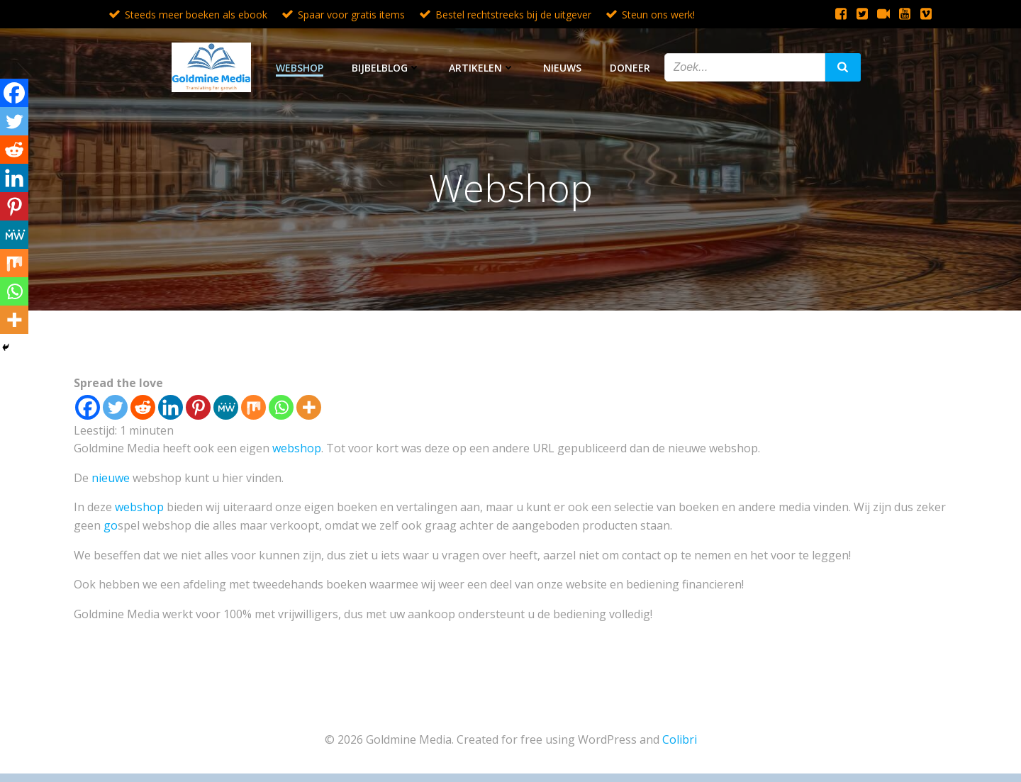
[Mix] (253, 407)
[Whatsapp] (281, 407)
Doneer (630, 67)
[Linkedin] (170, 407)
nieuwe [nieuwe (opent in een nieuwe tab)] (112, 478)
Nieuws (562, 67)
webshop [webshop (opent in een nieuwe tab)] (296, 448)
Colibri (679, 739)
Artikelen (482, 67)
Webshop (299, 67)
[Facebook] (87, 407)
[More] (308, 407)
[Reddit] (142, 407)
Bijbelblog (386, 67)
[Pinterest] (198, 407)
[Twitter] (115, 407)
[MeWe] (225, 407)
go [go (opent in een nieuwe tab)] (111, 525)
